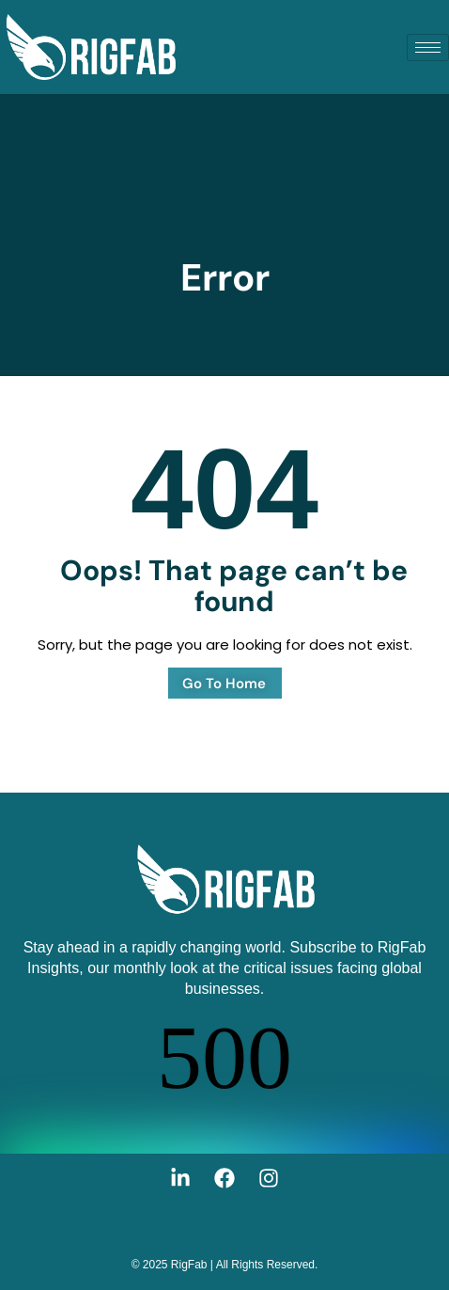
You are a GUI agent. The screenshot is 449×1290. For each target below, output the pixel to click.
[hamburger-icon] (428, 47)
